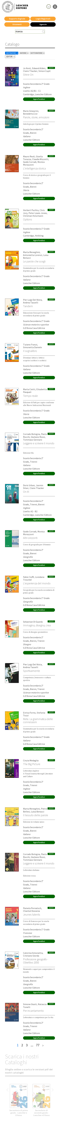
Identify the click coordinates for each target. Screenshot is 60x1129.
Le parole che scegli (34, 261)
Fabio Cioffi (28, 577)
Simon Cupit (45, 71)
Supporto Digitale (17, 18)
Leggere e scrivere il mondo (38, 443)
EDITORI (10, 56)
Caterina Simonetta (33, 952)
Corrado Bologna (31, 434)
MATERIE (24, 53)
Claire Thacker (30, 71)
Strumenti (17, 24)
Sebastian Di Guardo (33, 621)
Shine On (28, 74)
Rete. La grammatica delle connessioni (38, 720)
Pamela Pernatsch (32, 908)
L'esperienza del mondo (36, 583)
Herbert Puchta (31, 210)
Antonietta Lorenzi (32, 255)
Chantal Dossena (31, 910)
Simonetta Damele (32, 347)
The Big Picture (31, 764)
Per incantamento (33, 1010)
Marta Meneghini (31, 252)
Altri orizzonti (30, 538)
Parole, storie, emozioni (36, 117)
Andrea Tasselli (30, 302)
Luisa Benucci (37, 811)
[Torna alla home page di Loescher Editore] (15, 7)
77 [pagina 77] (38, 1045)
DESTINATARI (12, 53)
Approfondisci (39, 99)
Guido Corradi (29, 161)
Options (27, 219)
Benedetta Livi (30, 113)
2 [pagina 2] (22, 1045)
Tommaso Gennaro (32, 439)
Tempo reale (30, 396)
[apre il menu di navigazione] (55, 6)
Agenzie (43, 24)
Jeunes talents (31, 914)
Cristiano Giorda (31, 955)
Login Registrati (43, 18)
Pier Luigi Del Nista (32, 299)
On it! (26, 491)
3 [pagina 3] (27, 1045)
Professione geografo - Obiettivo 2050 (35, 961)
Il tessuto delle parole (35, 815)
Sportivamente (31, 671)
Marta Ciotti (29, 389)
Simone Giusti (30, 1004)
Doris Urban (29, 485)
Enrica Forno (29, 712)
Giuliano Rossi (38, 436)
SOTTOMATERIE (38, 53)
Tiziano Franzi (30, 344)
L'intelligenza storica (34, 168)
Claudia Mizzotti (40, 159)
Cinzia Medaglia (31, 760)
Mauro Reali (29, 156)
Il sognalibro (30, 351)
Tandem (28, 306)
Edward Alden (38, 68)
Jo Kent (27, 68)
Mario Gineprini (30, 110)
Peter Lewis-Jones (38, 213)
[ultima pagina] (42, 1045)
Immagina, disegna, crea (37, 625)
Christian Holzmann (33, 215)
